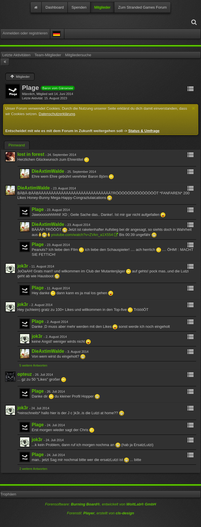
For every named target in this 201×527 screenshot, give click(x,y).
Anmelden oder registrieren (25, 33)
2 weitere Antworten (33, 468)
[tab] (17, 145)
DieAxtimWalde (48, 171)
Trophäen (8, 494)
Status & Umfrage (143, 131)
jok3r (23, 266)
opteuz (25, 374)
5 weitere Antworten (33, 365)
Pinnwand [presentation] (17, 145)
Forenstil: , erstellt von (100, 513)
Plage (38, 209)
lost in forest (31, 154)
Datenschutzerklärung (57, 114)
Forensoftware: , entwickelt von (100, 504)
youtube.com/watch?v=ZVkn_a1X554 (82, 234)
